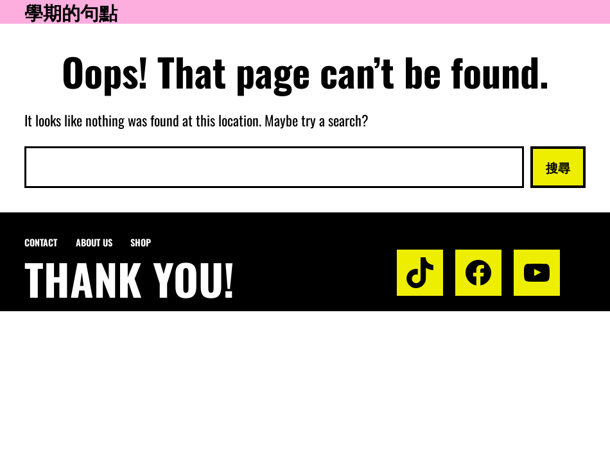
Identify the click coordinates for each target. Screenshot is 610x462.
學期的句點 (71, 12)
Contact (40, 242)
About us (94, 242)
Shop (140, 242)
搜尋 (558, 167)
